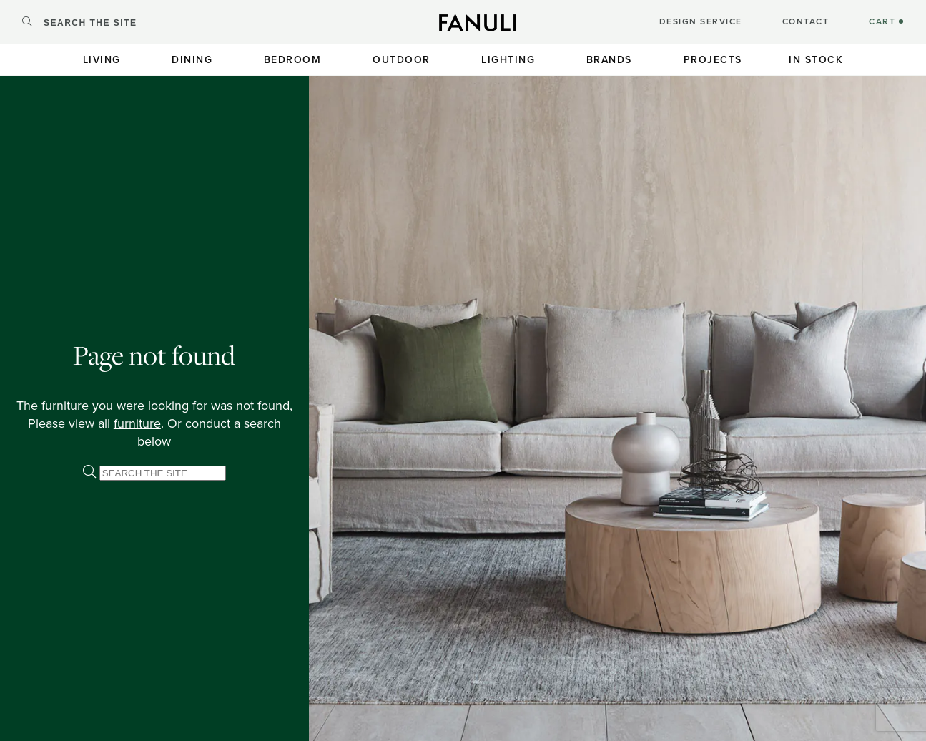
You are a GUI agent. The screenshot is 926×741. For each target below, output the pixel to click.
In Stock (816, 60)
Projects (713, 60)
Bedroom (293, 60)
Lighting (508, 60)
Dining (192, 60)
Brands (609, 60)
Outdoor (401, 60)
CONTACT (805, 21)
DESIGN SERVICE (700, 21)
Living (102, 60)
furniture (137, 423)
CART (886, 21)
